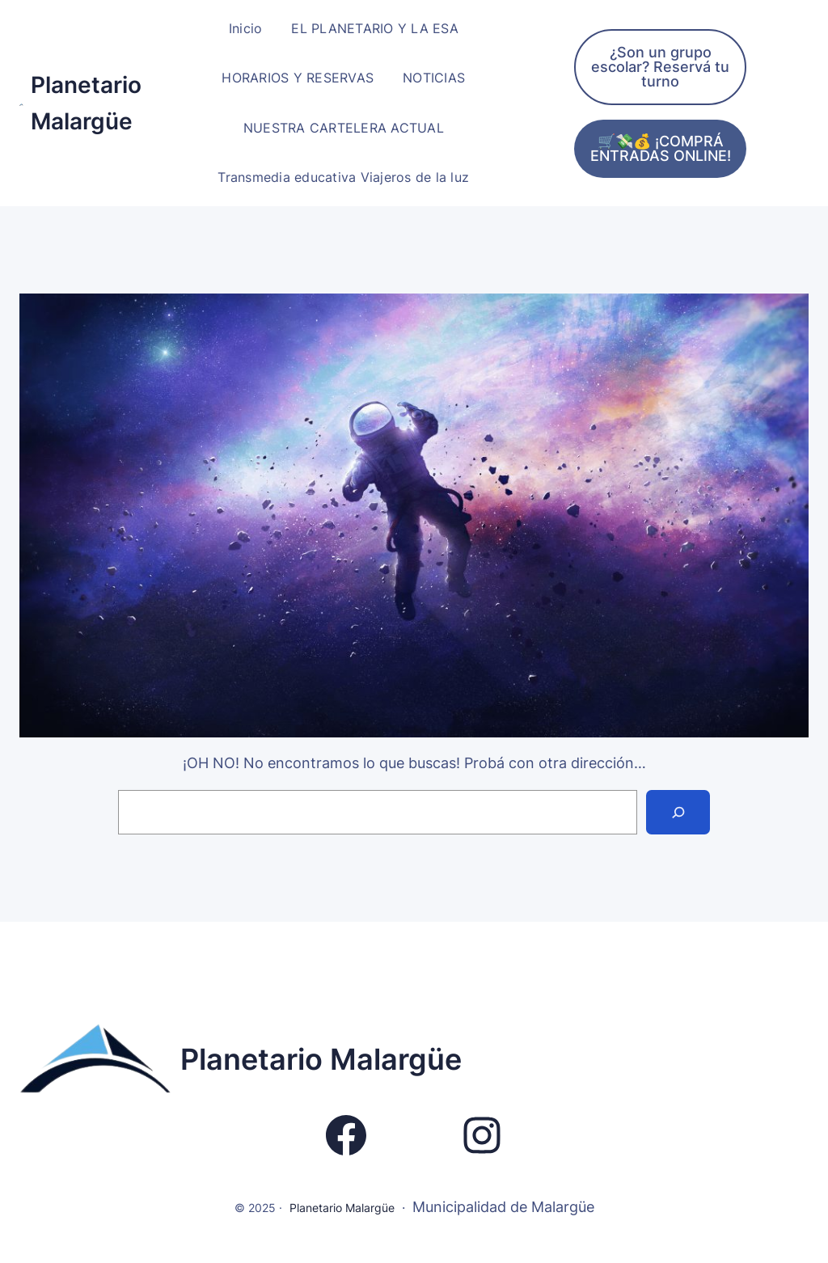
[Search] (678, 812)
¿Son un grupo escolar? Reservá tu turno (660, 67)
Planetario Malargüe (321, 1059)
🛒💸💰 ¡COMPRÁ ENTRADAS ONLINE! (660, 148)
